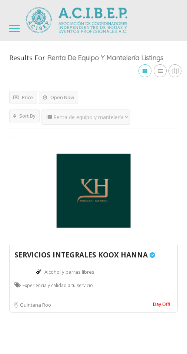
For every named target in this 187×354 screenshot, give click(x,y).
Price (23, 97)
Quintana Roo (35, 304)
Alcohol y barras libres (69, 272)
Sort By (24, 115)
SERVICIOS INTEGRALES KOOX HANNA (84, 255)
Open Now (58, 97)
